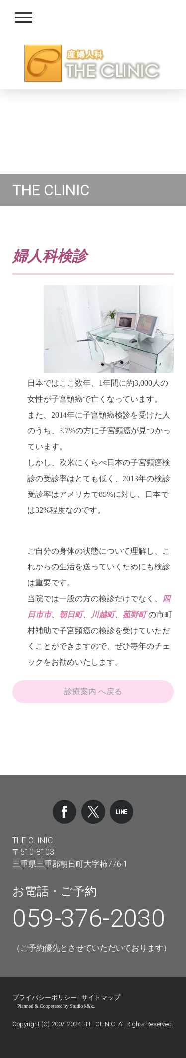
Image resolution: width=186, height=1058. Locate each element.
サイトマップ (100, 997)
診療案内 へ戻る (93, 691)
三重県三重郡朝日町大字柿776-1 (70, 864)
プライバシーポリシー (44, 997)
